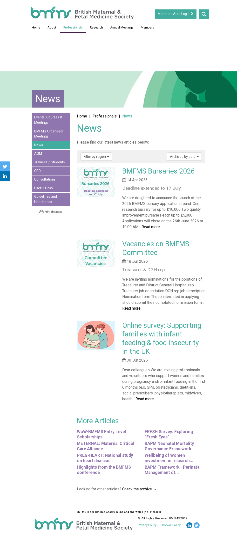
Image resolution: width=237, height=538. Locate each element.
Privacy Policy (147, 525)
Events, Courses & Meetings (48, 120)
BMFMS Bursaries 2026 (158, 171)
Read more (151, 227)
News (38, 145)
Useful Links (43, 188)
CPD (37, 171)
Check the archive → (139, 489)
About (51, 27)
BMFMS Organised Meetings (48, 134)
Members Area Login (176, 14)
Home (36, 27)
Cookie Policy (171, 525)
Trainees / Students (49, 162)
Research (96, 27)
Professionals (73, 27)
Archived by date (184, 157)
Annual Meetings (122, 27)
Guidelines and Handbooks (45, 199)
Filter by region (96, 157)
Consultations (45, 179)
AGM (38, 154)
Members (147, 27)
